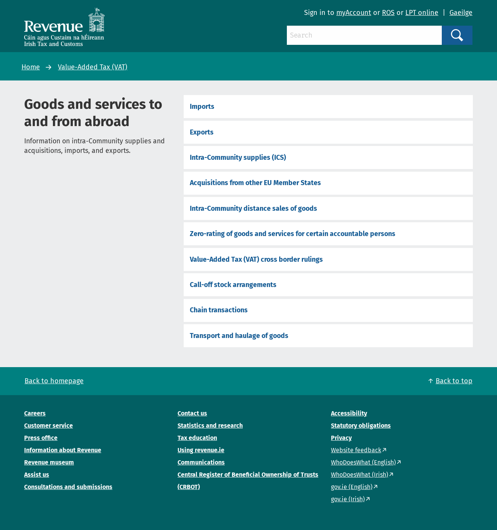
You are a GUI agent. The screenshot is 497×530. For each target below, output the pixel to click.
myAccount (353, 12)
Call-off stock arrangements (233, 285)
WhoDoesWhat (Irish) (359, 474)
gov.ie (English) (351, 487)
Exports (202, 132)
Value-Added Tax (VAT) (92, 67)
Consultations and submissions (68, 487)
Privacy (341, 437)
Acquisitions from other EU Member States (255, 183)
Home (30, 67)
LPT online (421, 12)
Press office (41, 437)
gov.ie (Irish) (348, 499)
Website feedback (356, 450)
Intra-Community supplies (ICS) (238, 157)
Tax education (197, 437)
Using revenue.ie (201, 450)
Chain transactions (219, 310)
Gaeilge (460, 12)
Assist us (36, 474)
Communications (201, 462)
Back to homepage (54, 381)
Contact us (192, 413)
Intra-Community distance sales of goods (253, 208)
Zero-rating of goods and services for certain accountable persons (292, 234)
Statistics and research (210, 425)
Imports (202, 106)
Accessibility (349, 413)
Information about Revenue (62, 450)
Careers (35, 413)
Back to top (454, 381)
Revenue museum (49, 462)
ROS (388, 12)
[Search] (364, 35)
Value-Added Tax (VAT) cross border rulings (256, 259)
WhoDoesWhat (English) (363, 462)
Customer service (48, 425)
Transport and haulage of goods (239, 335)
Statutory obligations (361, 425)
